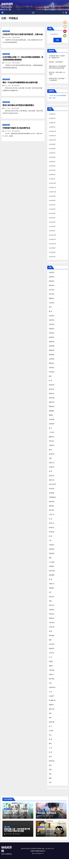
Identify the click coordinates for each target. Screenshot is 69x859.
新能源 (51, 415)
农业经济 (51, 467)
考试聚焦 (51, 493)
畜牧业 (51, 666)
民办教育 (51, 424)
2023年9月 (52, 248)
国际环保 (51, 402)
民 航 (50, 471)
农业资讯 (51, 324)
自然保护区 (52, 687)
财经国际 (51, 354)
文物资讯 (51, 445)
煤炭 (50, 558)
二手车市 (51, 432)
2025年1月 (52, 179)
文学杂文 (51, 653)
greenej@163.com (39, 853)
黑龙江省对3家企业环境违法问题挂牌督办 (18, 105)
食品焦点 (51, 527)
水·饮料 (51, 730)
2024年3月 (52, 222)
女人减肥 (51, 562)
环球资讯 (51, 372)
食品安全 (51, 389)
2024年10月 (52, 192)
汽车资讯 (51, 290)
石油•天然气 (52, 484)
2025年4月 (52, 166)
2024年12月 (52, 183)
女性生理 (51, 627)
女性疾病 (51, 359)
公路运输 (51, 670)
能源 (50, 640)
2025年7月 (52, 153)
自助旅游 (51, 549)
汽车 (50, 540)
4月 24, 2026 (9, 816)
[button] (63, 12)
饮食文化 (51, 596)
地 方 (50, 726)
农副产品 (51, 462)
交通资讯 (51, 328)
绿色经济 (28, 848)
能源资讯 (51, 341)
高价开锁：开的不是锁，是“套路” (49, 830)
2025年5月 (52, 161)
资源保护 (51, 588)
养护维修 (51, 635)
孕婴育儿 (51, 704)
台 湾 (50, 748)
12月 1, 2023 (7, 85)
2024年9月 (52, 196)
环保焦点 (4, 31)
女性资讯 (51, 272)
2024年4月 (52, 218)
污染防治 (51, 545)
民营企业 (51, 605)
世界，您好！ (53, 98)
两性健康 (51, 575)
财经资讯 (51, 285)
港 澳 (50, 739)
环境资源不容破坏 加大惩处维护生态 (16, 128)
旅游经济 (51, 475)
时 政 (50, 380)
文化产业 (51, 514)
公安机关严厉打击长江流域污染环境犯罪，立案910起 (23, 34)
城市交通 (51, 398)
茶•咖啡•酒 (52, 700)
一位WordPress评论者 (55, 95)
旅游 (50, 713)
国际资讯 (51, 363)
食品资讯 (51, 320)
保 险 (50, 631)
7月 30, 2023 (7, 131)
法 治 (50, 657)
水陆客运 (51, 609)
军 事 (50, 579)
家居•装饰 (52, 570)
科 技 (50, 519)
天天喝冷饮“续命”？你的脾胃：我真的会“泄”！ (17, 812)
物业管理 (51, 501)
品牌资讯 (51, 277)
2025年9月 (52, 144)
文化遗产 (51, 696)
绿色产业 (51, 523)
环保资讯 (51, 333)
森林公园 (51, 709)
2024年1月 (52, 231)
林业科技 (51, 454)
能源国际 (51, 411)
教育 (50, 743)
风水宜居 (51, 644)
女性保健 (51, 419)
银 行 (50, 428)
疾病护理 (51, 385)
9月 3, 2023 (7, 108)
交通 (50, 458)
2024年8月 (52, 200)
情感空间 (51, 648)
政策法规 (51, 722)
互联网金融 (52, 497)
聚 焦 (50, 311)
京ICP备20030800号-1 (40, 851)
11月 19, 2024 (7, 37)
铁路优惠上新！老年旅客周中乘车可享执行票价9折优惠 (17, 830)
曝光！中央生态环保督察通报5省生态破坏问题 (20, 82)
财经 (50, 376)
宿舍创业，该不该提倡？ (56, 62)
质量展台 (51, 506)
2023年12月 (52, 235)
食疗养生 (51, 510)
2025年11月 (52, 135)
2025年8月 (52, 148)
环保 (8, 31)
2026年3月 (52, 118)
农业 (50, 756)
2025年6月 (52, 157)
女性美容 (51, 488)
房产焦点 (51, 441)
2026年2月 (52, 122)
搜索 (50, 28)
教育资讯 (51, 281)
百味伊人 (51, 674)
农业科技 (51, 532)
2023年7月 (52, 256)
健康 (50, 778)
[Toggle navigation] (33, 12)
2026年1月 (52, 127)
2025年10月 (52, 140)
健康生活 (51, 436)
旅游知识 (51, 618)
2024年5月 (52, 213)
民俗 (50, 717)
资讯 (50, 307)
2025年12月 (52, 131)
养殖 (50, 601)
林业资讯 (51, 315)
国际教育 (51, 350)
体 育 (50, 752)
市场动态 (51, 367)
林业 (50, 765)
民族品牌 (51, 553)
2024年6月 (52, 209)
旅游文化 (51, 480)
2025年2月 (52, 174)
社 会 (50, 691)
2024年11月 (52, 187)
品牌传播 (51, 346)
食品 (50, 774)
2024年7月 (52, 205)
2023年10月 (52, 243)
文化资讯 (51, 303)
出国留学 (51, 566)
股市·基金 (52, 679)
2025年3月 (52, 170)
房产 (50, 592)
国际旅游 (51, 406)
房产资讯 (51, 294)
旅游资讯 (51, 337)
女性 (50, 782)
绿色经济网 (7, 3)
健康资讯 (51, 298)
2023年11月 (52, 239)
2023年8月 (52, 252)
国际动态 (51, 393)
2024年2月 (52, 226)
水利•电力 (52, 622)
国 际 (50, 449)
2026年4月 (52, 114)
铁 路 (50, 536)
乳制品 (51, 661)
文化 (50, 735)
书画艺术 (51, 583)
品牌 (50, 769)
